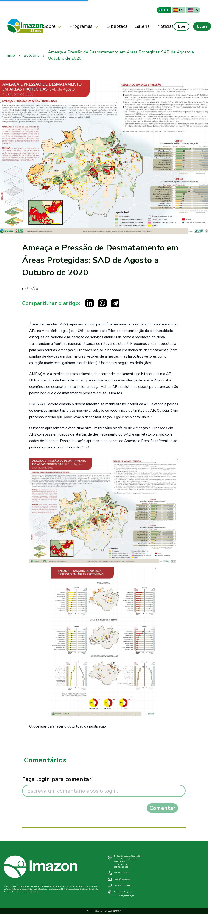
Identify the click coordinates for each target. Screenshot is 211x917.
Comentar (162, 808)
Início (10, 55)
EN (193, 10)
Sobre (52, 26)
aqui (43, 726)
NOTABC (117, 911)
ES (178, 10)
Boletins (31, 55)
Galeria (142, 26)
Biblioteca (117, 26)
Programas (84, 26)
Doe (181, 26)
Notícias (165, 26)
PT (163, 10)
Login (202, 26)
